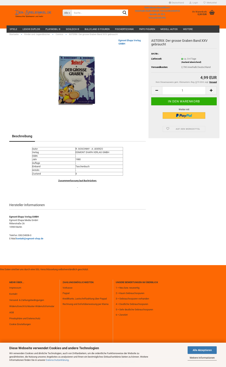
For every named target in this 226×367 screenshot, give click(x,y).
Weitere (188, 29)
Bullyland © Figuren (97, 29)
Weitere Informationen (202, 357)
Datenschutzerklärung (57, 360)
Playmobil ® (52, 29)
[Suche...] (67, 12)
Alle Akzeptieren (202, 350)
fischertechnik (124, 29)
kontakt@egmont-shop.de (29, 238)
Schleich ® (72, 29)
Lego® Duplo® (31, 29)
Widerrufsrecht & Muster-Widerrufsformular (31, 306)
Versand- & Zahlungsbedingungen (26, 300)
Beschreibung (22, 136)
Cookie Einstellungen (20, 324)
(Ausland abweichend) (191, 62)
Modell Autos (169, 29)
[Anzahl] (184, 90)
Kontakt (13, 294)
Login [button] (193, 2)
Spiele (13, 29)
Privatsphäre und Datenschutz (24, 318)
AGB (11, 312)
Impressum (15, 287)
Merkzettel (210, 2)
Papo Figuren (147, 29)
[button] (176, 2)
